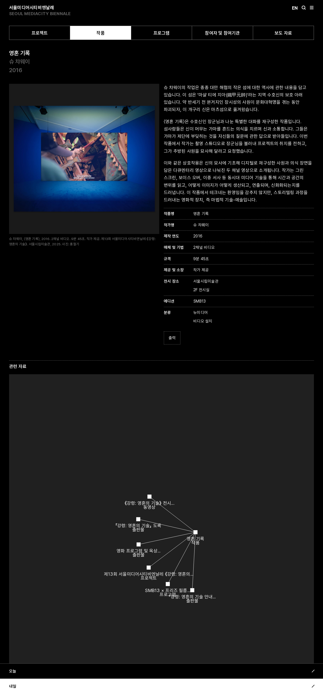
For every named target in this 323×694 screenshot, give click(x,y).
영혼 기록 (19, 53)
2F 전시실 (201, 289)
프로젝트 (40, 33)
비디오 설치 (202, 321)
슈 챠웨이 (19, 61)
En (295, 8)
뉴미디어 (200, 312)
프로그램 (161, 33)
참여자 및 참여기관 (222, 33)
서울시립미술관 (206, 281)
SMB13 (199, 301)
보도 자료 (283, 33)
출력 (172, 337)
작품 (100, 33)
